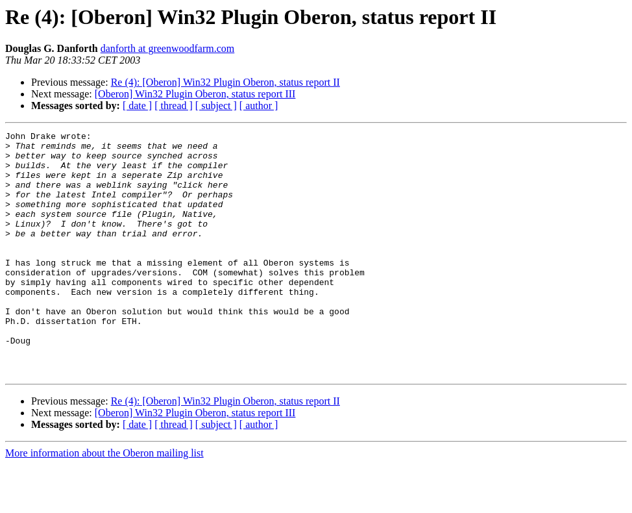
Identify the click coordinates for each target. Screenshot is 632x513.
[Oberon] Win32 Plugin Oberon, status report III (195, 93)
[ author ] (258, 105)
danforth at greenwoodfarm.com (168, 48)
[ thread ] (173, 105)
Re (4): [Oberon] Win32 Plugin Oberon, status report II (225, 82)
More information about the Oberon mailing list (104, 501)
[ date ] (137, 105)
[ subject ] (216, 105)
